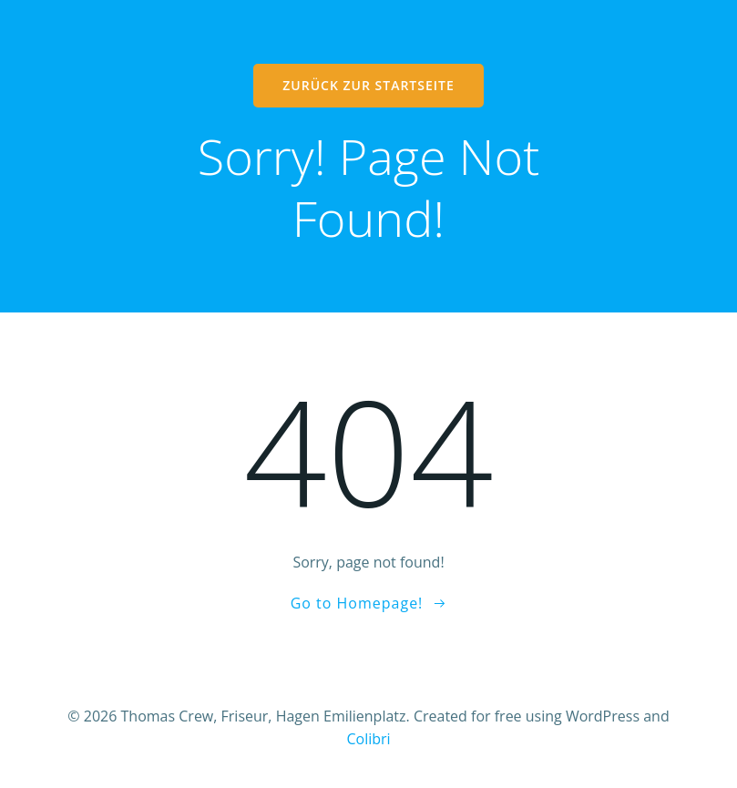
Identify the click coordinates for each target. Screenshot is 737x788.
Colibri (368, 739)
